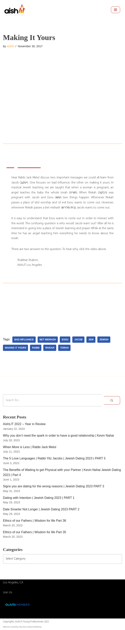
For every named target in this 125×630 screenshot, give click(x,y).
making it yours (15, 347)
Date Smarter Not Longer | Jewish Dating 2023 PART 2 (41, 509)
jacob (78, 339)
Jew (90, 339)
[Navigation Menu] (115, 9)
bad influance (24, 339)
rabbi (35, 347)
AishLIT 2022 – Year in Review (24, 424)
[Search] (52, 400)
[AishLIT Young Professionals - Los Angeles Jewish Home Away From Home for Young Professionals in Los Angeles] (14, 10)
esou (65, 339)
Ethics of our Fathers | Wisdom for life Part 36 (34, 520)
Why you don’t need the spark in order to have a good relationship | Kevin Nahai (58, 435)
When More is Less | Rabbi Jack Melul (29, 447)
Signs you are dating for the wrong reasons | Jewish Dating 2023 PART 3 (53, 486)
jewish (103, 339)
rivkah (49, 347)
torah (64, 347)
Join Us (7, 592)
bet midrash (48, 339)
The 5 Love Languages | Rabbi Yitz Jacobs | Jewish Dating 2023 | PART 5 (54, 458)
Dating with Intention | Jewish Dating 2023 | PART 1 (38, 497)
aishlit (10, 46)
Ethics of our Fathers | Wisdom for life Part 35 (34, 532)
